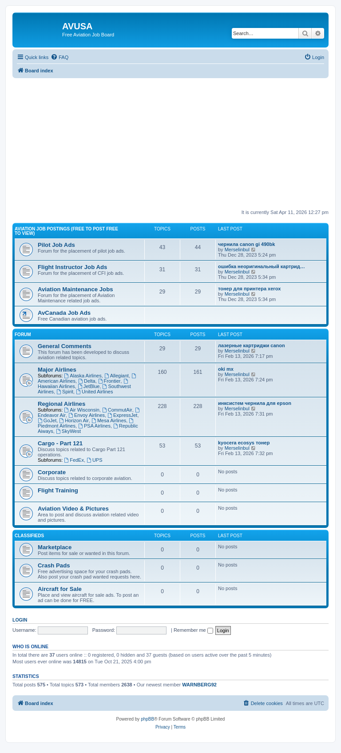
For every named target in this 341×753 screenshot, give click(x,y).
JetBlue (89, 386)
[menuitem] (59, 57)
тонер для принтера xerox (249, 288)
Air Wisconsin (81, 409)
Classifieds (29, 535)
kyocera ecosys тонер (244, 442)
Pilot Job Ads (56, 245)
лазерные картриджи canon (251, 345)
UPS (94, 460)
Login (19, 619)
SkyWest (68, 431)
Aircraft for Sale (60, 589)
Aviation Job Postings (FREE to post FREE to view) (66, 231)
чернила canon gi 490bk (246, 244)
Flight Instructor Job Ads (72, 267)
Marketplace (54, 547)
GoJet (47, 420)
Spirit (64, 391)
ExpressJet (122, 415)
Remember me (193, 630)
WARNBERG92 (199, 684)
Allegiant (116, 375)
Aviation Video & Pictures (73, 508)
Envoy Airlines (86, 415)
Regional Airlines (61, 403)
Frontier (109, 381)
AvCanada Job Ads (64, 312)
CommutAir (117, 409)
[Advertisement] (170, 140)
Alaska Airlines (82, 375)
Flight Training (58, 490)
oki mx (226, 369)
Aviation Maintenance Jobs (75, 289)
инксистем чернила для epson (254, 403)
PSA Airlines (94, 425)
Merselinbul (237, 249)
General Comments (64, 346)
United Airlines (94, 391)
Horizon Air (74, 420)
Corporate (52, 472)
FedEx (74, 460)
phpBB (147, 719)
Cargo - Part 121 (60, 443)
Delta (86, 381)
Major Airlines (57, 369)
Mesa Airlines (108, 420)
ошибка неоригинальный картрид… (261, 266)
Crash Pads (54, 565)
